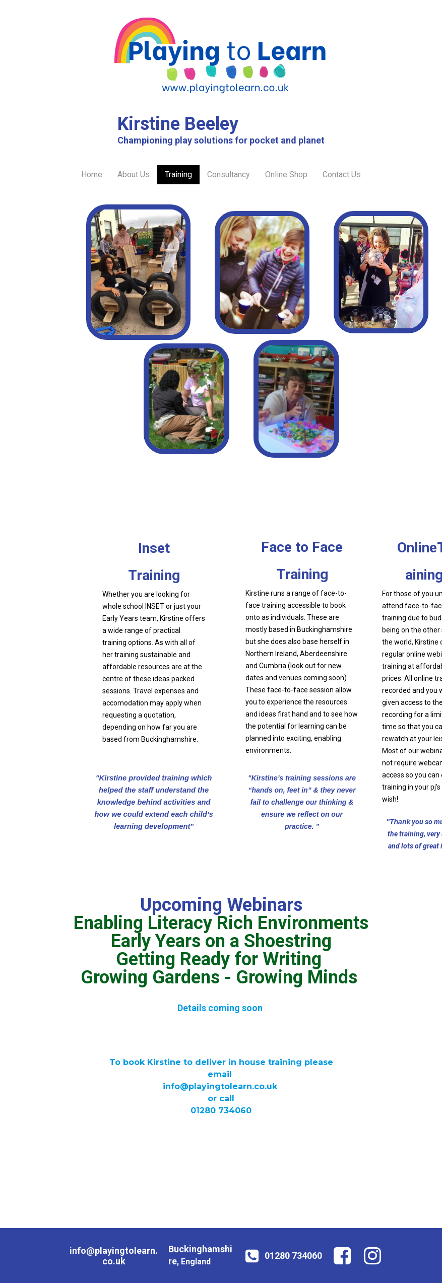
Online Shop (286, 174)
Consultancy (228, 174)
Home (91, 174)
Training (178, 174)
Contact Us (342, 174)
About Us (133, 174)
